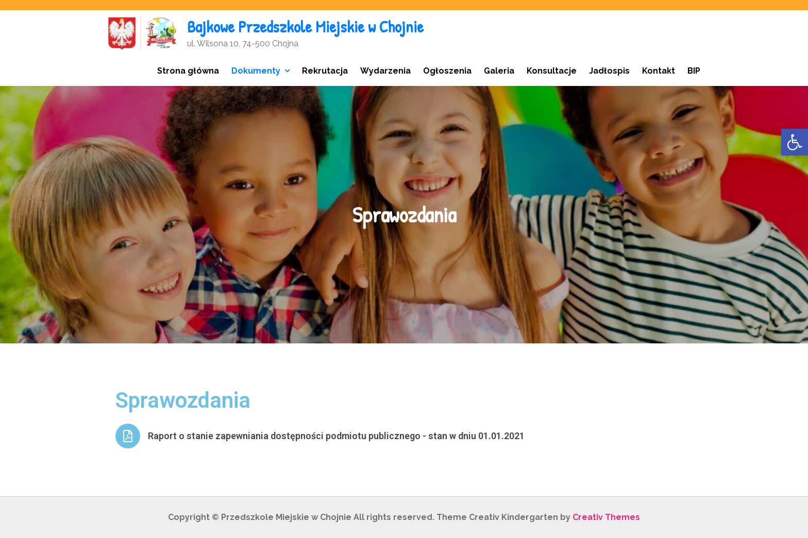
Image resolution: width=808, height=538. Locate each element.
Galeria (499, 71)
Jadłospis (609, 71)
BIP (693, 71)
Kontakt (658, 71)
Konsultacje (552, 71)
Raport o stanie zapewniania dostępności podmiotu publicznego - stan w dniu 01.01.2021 (336, 435)
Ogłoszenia (447, 71)
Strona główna (188, 71)
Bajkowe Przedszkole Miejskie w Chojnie (305, 26)
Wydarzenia (385, 71)
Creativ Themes (606, 517)
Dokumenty (255, 71)
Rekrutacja (325, 71)
